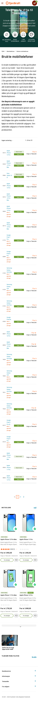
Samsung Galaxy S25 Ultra (9, 406)
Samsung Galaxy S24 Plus (9, 303)
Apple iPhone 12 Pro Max (9, 539)
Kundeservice (6, 671)
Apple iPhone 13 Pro (9, 153)
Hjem (3, 51)
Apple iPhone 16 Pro (9, 334)
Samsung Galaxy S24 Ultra (9, 270)
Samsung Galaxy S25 (9, 373)
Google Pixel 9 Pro (9, 439)
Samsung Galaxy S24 (9, 286)
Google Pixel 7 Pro (9, 237)
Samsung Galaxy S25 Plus (9, 389)
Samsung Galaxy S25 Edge (9, 356)
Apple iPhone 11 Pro (9, 467)
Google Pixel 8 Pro (9, 253)
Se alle (34, 657)
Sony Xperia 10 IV (9, 175)
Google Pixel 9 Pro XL (9, 422)
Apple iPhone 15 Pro (9, 208)
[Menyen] (2, 3)
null (35, 508)
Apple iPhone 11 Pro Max (9, 595)
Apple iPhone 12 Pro (9, 478)
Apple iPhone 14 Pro (9, 186)
